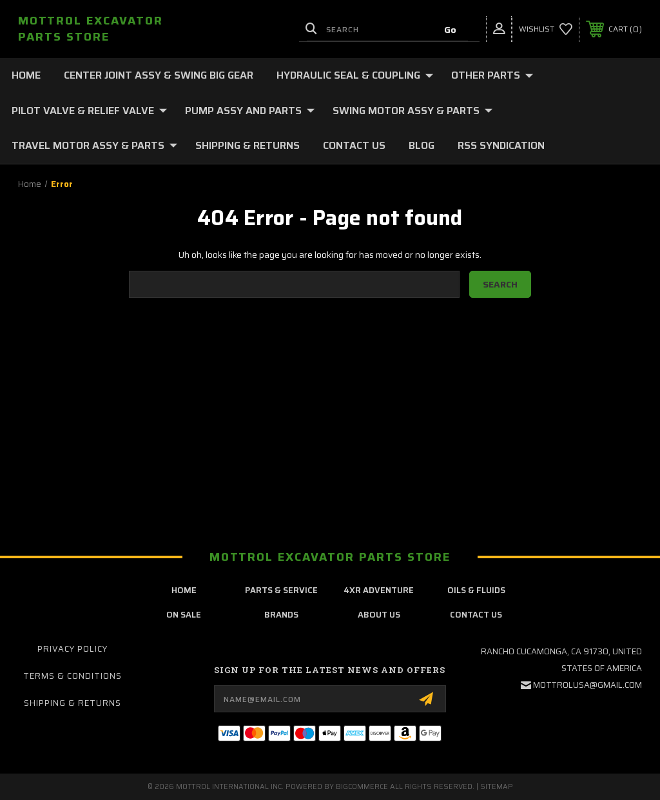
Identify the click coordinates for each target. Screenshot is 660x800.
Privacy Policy (72, 649)
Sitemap (496, 786)
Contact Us (354, 145)
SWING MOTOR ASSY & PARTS (412, 110)
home (184, 590)
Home (26, 75)
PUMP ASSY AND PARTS (250, 110)
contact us (476, 614)
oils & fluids (476, 590)
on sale (183, 614)
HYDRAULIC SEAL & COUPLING (355, 75)
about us (379, 614)
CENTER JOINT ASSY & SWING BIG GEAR (158, 75)
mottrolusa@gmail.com (587, 685)
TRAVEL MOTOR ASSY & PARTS (94, 145)
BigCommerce (362, 786)
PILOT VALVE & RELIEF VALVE (89, 110)
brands (281, 614)
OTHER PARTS (492, 75)
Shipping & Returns (247, 145)
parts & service (281, 590)
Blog (421, 145)
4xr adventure (379, 590)
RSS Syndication (501, 145)
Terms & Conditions (72, 676)
